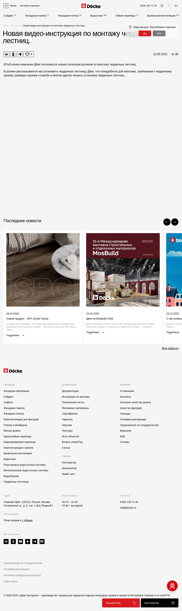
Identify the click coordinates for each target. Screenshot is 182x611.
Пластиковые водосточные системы (25, 464)
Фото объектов (70, 436)
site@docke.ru (128, 507)
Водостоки (96, 15)
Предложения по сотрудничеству (139, 425)
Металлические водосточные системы (26, 470)
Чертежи (67, 425)
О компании (127, 391)
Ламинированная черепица (19, 442)
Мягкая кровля (12, 430)
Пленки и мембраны (15, 425)
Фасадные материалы (16, 391)
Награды (125, 413)
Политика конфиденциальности (22, 575)
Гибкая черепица (125, 15)
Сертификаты (70, 413)
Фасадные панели (35, 15)
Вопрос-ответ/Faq (72, 442)
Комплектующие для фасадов (21, 419)
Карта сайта (11, 581)
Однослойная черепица (17, 436)
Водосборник (11, 476)
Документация (70, 391)
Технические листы (73, 402)
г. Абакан (27, 520)
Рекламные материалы (75, 408)
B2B (122, 436)
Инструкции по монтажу (76, 396)
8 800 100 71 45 (129, 502)
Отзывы (124, 442)
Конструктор (69, 462)
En (176, 5)
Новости (15, 25)
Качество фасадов (131, 408)
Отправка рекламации (133, 419)
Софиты (8, 402)
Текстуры (67, 430)
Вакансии (125, 430)
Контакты (125, 396)
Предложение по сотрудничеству (23, 563)
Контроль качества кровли (135, 402)
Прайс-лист (68, 474)
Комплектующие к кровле (18, 447)
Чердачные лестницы (16, 481)
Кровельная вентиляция (161, 15)
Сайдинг (8, 15)
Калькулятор (69, 468)
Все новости (170, 348)
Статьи (66, 447)
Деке (6, 25)
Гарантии (67, 419)
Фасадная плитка (68, 15)
